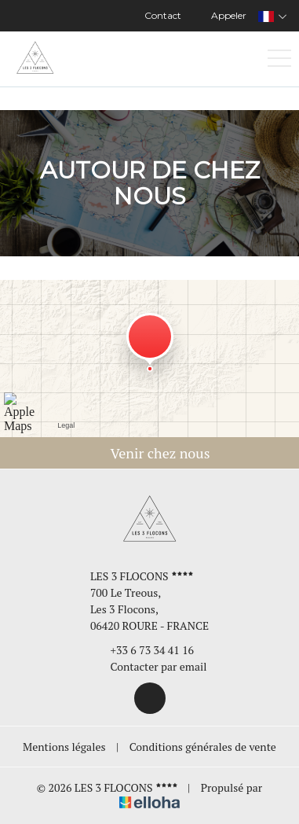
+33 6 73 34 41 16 (144, 649)
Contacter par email (150, 666)
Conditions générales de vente (202, 746)
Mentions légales (64, 746)
